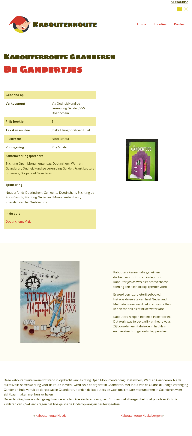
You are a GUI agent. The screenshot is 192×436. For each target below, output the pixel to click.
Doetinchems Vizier (19, 221)
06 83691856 (179, 2)
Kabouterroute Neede (51, 415)
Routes (179, 24)
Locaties (160, 24)
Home (141, 24)
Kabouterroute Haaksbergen (141, 415)
